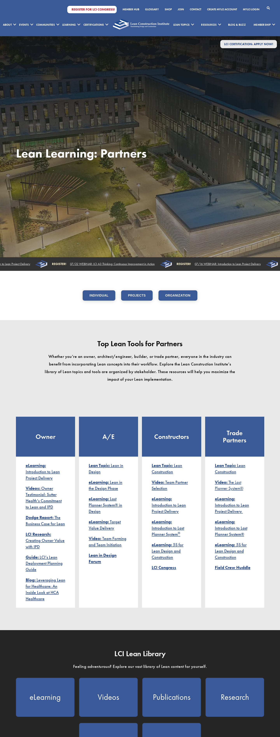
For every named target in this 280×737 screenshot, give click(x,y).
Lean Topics (181, 24)
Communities (45, 24)
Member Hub (130, 9)
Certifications (93, 24)
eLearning (45, 697)
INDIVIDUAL (98, 295)
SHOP (168, 9)
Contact (195, 9)
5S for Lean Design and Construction (167, 551)
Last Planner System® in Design (105, 505)
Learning (69, 24)
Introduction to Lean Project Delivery (43, 472)
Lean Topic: (226, 465)
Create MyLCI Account (222, 9)
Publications (172, 697)
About (7, 24)
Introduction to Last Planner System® (231, 528)
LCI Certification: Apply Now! (248, 44)
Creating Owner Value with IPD (45, 540)
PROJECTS (137, 295)
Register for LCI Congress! (93, 9)
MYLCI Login (251, 9)
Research (235, 697)
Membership (262, 24)
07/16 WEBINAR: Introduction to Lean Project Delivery (229, 264)
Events (24, 24)
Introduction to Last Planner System (168, 528)
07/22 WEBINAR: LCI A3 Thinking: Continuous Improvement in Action (113, 264)
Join (181, 9)
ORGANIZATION (178, 295)
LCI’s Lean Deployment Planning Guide (44, 563)
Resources (209, 24)
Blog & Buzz (237, 24)
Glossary (152, 9)
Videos (108, 697)
